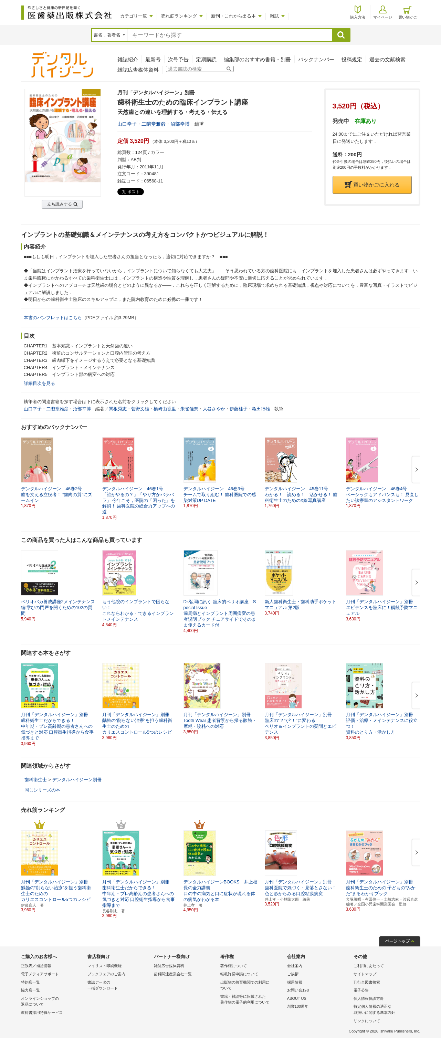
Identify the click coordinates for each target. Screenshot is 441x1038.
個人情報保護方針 (369, 998)
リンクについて (367, 1021)
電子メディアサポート (40, 974)
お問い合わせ (298, 990)
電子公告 (361, 990)
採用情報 (294, 982)
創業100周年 (297, 1006)
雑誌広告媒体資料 (138, 70)
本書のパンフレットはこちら (53, 317)
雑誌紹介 (127, 59)
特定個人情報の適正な (385, 1010)
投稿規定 (352, 59)
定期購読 (206, 59)
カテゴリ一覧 (133, 16)
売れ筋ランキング (179, 16)
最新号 (153, 59)
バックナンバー (316, 59)
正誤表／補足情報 (36, 966)
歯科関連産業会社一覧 (173, 974)
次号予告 (178, 59)
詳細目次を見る (39, 383)
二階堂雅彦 (153, 124)
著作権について (233, 966)
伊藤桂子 (239, 408)
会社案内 (294, 966)
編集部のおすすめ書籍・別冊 (257, 59)
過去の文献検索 (387, 59)
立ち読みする (59, 204)
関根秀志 (118, 408)
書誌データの (118, 986)
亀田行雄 (261, 408)
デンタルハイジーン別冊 (77, 779)
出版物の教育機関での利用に (251, 986)
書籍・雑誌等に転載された (251, 1000)
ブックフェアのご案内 (106, 974)
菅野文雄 (140, 408)
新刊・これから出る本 (233, 16)
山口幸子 (127, 124)
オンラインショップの (52, 1002)
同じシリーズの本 (42, 790)
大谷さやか (214, 408)
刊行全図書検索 (367, 982)
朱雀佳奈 (189, 408)
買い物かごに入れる (372, 185)
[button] (415, 469)
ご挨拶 (292, 974)
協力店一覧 (30, 990)
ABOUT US (296, 998)
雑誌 (274, 16)
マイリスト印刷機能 (104, 966)
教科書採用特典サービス (42, 1012)
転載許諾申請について (239, 974)
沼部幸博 (180, 124)
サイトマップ (365, 974)
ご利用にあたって (369, 966)
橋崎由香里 (165, 408)
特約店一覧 (30, 982)
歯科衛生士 (35, 779)
